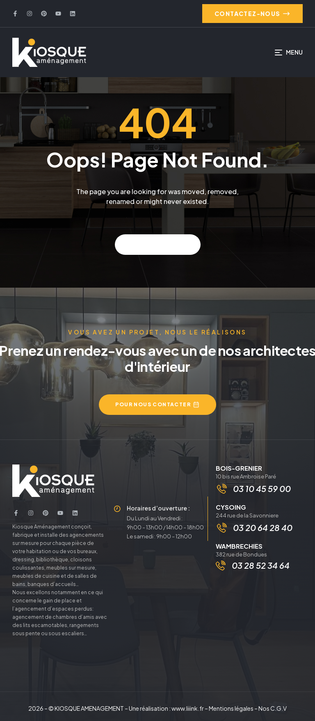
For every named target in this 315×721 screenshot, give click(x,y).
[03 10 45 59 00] (222, 489)
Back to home (157, 244)
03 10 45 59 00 (262, 488)
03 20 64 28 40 (262, 527)
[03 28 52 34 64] (221, 565)
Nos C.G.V (272, 708)
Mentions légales (231, 708)
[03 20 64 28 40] (222, 528)
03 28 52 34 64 (261, 565)
